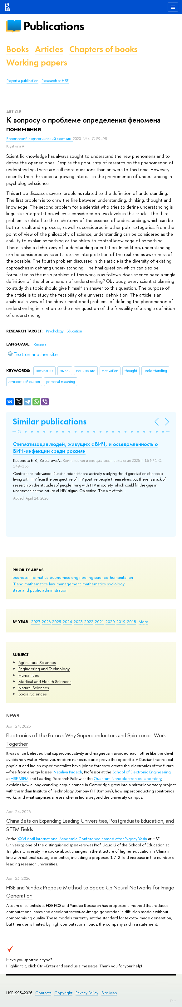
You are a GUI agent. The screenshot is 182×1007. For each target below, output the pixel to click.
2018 (131, 621)
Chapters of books (103, 49)
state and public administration (39, 590)
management (69, 584)
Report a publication (22, 80)
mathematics (94, 584)
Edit (173, 1001)
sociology (116, 584)
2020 (110, 621)
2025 (56, 621)
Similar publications (49, 421)
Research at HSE (55, 80)
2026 (46, 621)
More (143, 621)
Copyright (63, 992)
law (52, 584)
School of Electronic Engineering (141, 772)
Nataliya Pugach (67, 772)
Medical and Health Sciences (44, 681)
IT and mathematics (29, 584)
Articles (49, 49)
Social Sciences (32, 694)
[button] (19, 431)
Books (17, 49)
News (12, 715)
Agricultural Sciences (37, 662)
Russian (40, 344)
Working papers (36, 62)
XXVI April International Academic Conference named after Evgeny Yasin (82, 838)
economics (60, 577)
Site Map (109, 992)
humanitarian (121, 577)
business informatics (30, 577)
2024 (67, 621)
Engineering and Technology (44, 668)
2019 (120, 621)
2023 (78, 621)
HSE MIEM (19, 778)
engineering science (89, 577)
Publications (53, 26)
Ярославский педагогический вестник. (39, 138)
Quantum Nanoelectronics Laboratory (127, 778)
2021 (99, 621)
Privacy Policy (87, 992)
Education (74, 331)
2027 (35, 621)
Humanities (28, 675)
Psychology (55, 331)
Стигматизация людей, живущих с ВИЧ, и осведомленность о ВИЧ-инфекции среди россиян (85, 447)
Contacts (43, 992)
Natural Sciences (33, 687)
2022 (88, 621)
